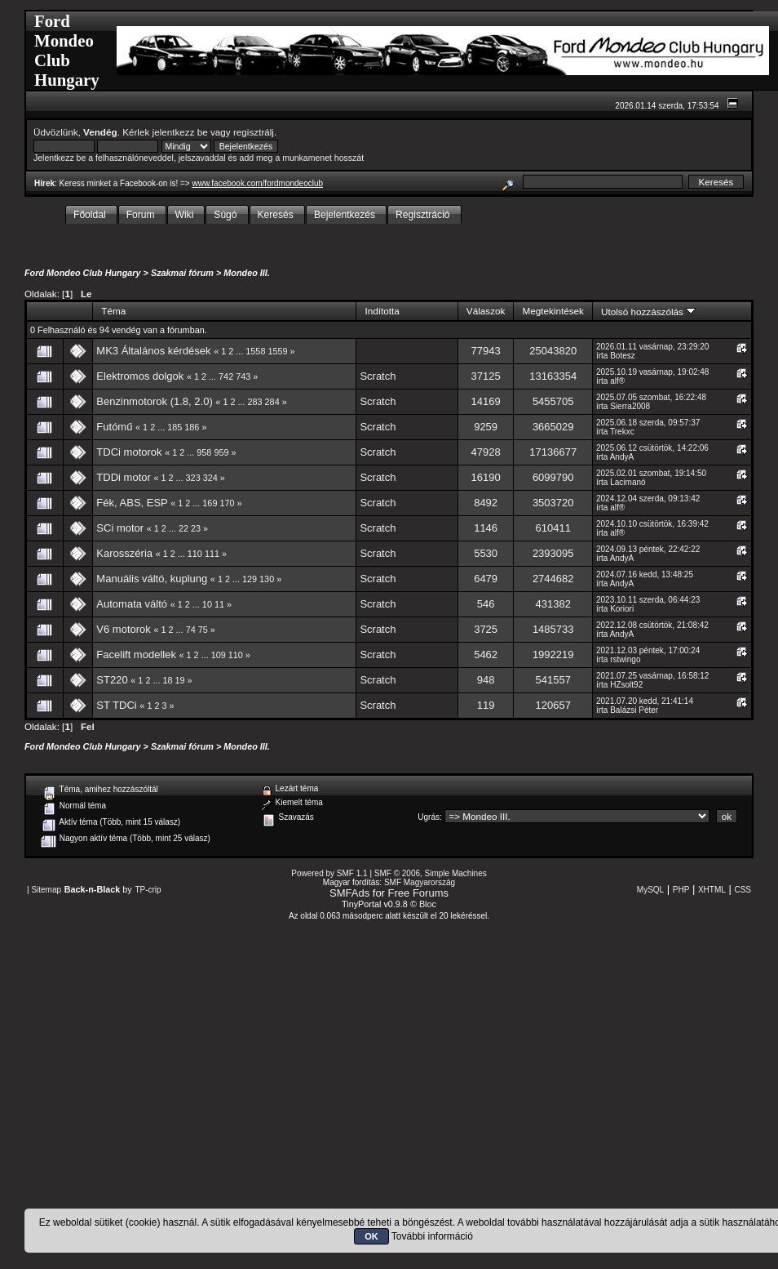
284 (272, 402)
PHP (681, 889)
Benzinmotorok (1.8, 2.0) (154, 401)
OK (371, 1236)
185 (174, 427)
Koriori (622, 608)
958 (204, 452)
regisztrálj (253, 132)
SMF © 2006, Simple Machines (430, 873)
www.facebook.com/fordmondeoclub (257, 183)
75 (203, 629)
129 (249, 579)
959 (221, 452)
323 (193, 478)
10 (207, 604)
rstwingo (625, 659)
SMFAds (349, 893)
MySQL (650, 889)
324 (210, 478)
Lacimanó (627, 482)
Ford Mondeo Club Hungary (82, 273)
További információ (432, 1236)
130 (266, 579)
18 (167, 680)
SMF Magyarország (419, 882)
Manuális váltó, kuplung (151, 578)
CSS (742, 889)
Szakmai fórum (182, 273)
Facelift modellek (136, 654)
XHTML (712, 889)
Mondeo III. (246, 273)
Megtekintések (553, 310)
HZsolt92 (626, 684)
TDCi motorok (128, 452)
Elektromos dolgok (139, 376)
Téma (113, 310)
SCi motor (120, 528)
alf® (617, 380)
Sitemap (46, 889)
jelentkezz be (180, 132)
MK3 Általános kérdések (153, 351)
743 (243, 376)
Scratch (378, 376)
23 (196, 528)
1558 (255, 351)
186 (191, 427)
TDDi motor (123, 477)
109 (218, 655)
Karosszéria (124, 553)
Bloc (427, 904)
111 (212, 554)
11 (219, 604)
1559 (277, 351)
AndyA (622, 456)
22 (183, 528)
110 (195, 554)
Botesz (622, 355)
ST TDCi (116, 705)
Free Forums (418, 893)
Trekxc (622, 431)
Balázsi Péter (634, 710)
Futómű (114, 427)
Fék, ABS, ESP (131, 502)
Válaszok (486, 310)
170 (226, 503)
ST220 (111, 680)
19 (180, 680)
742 (226, 376)
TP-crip (148, 889)
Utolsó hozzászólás (648, 311)
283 (255, 402)
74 (191, 629)
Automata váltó (131, 604)
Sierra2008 (630, 406)
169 (209, 503)
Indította (382, 310)
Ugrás (429, 817)
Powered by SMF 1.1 (329, 873)
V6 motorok (123, 629)
